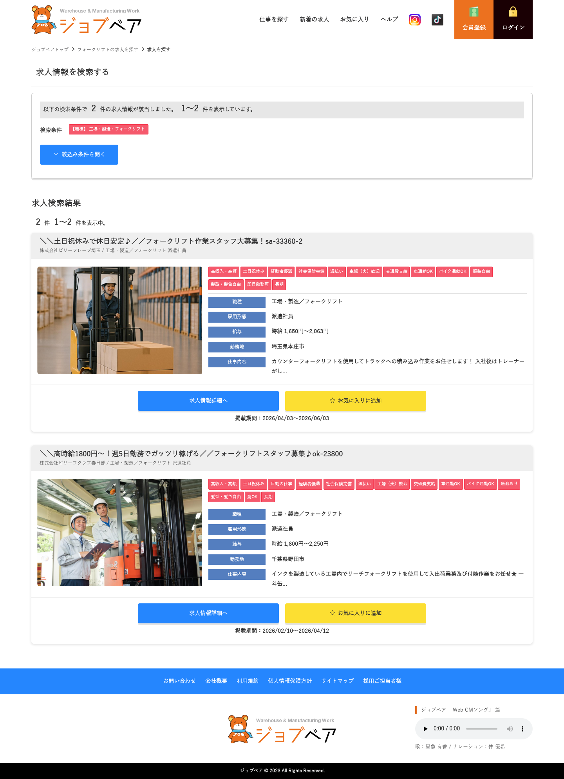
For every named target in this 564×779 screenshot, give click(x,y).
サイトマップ (337, 681)
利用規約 (247, 681)
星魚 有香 (436, 747)
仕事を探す (274, 19)
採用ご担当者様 (382, 681)
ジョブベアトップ (50, 50)
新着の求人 (314, 19)
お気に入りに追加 (356, 401)
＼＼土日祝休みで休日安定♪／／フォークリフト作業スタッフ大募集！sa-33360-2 (171, 241)
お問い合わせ (179, 681)
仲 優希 (496, 747)
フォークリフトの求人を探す (107, 50)
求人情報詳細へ (208, 401)
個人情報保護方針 (290, 681)
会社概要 (216, 681)
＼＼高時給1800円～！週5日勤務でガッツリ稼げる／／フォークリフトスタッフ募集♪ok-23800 (191, 454)
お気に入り (354, 19)
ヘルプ (389, 19)
